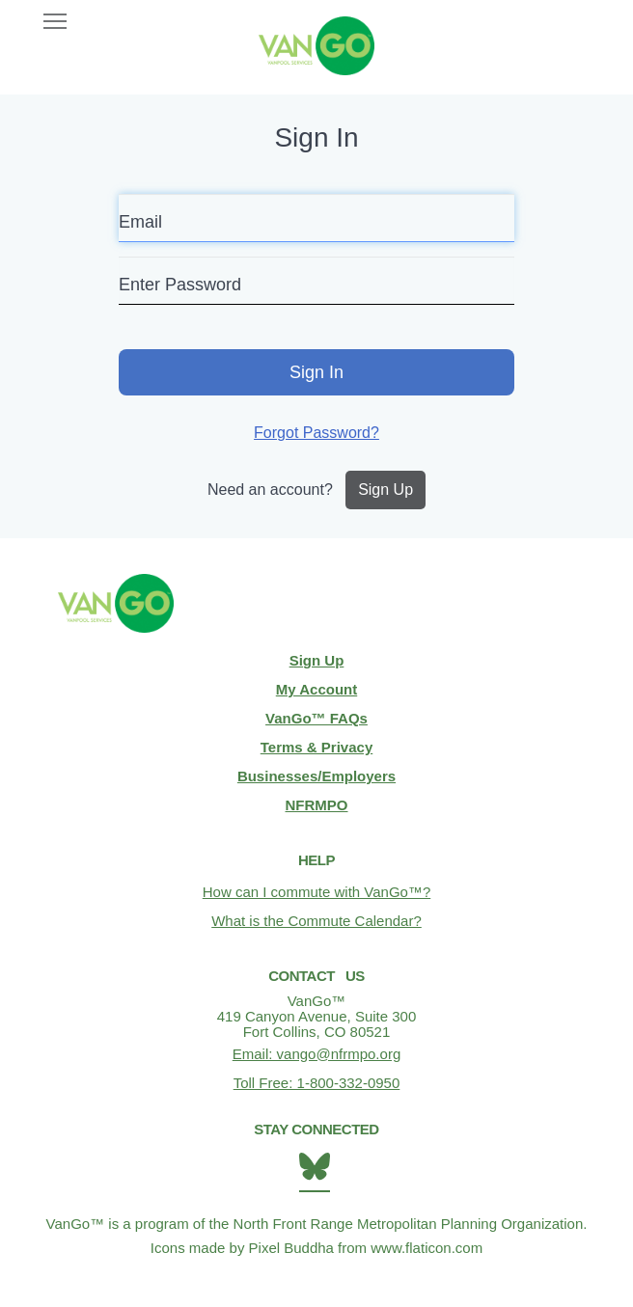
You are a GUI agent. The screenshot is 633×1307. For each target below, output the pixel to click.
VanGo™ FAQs (316, 718)
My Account (316, 689)
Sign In (316, 372)
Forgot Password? (316, 432)
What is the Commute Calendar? (316, 920)
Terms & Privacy (316, 747)
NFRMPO (317, 805)
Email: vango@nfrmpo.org (316, 1054)
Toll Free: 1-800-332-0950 (317, 1083)
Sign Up (385, 489)
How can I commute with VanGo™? (316, 892)
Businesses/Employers (316, 776)
